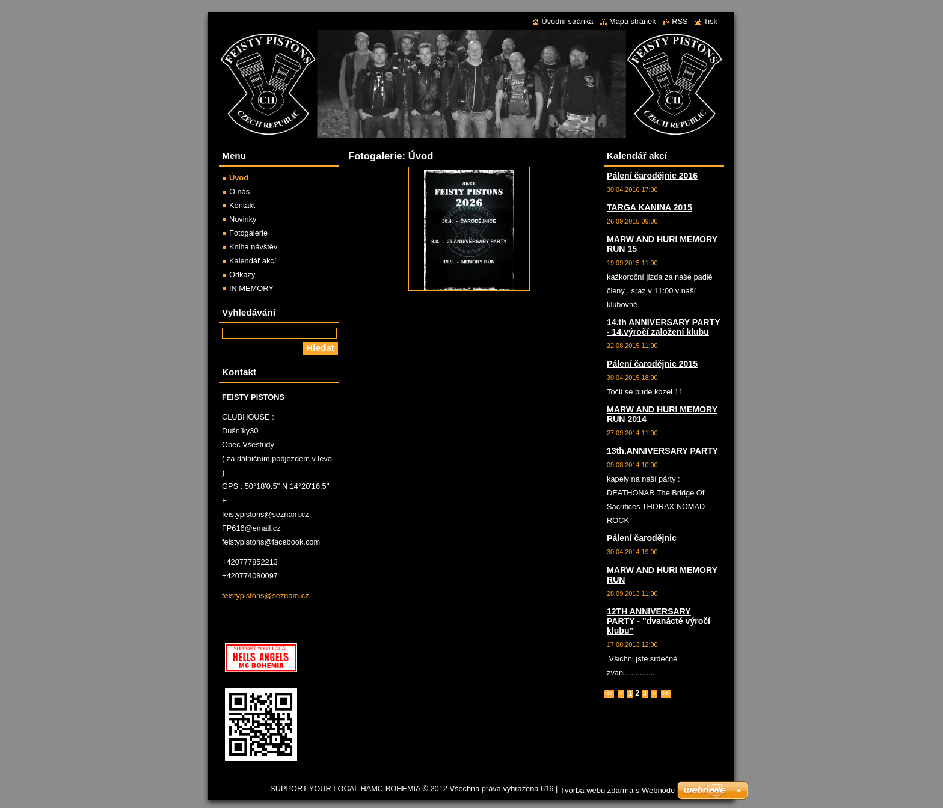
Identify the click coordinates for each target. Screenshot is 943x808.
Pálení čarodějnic (642, 538)
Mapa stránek (632, 21)
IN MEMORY (251, 288)
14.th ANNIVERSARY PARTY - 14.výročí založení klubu (663, 327)
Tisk (710, 21)
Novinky (243, 219)
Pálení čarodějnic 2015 (652, 364)
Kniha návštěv (253, 246)
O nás (239, 191)
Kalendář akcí (252, 260)
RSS (679, 21)
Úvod (238, 177)
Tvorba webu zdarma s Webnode (617, 790)
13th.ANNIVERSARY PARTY (662, 451)
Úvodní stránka (567, 21)
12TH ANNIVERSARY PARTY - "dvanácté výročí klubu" (658, 621)
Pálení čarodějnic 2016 (652, 175)
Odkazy (242, 274)
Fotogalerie (248, 232)
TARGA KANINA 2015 (649, 207)
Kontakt (242, 205)
